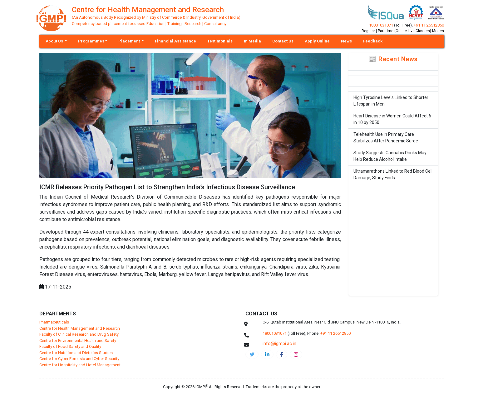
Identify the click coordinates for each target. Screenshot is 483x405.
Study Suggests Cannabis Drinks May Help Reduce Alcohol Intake (389, 156)
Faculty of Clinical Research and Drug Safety (79, 334)
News (346, 41)
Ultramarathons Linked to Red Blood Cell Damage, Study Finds (392, 174)
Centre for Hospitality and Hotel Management (80, 365)
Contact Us (282, 41)
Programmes (91, 41)
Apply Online (317, 41)
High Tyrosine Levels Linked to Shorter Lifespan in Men (390, 100)
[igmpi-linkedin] (267, 354)
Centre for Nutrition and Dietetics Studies (76, 352)
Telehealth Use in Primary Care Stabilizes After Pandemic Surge (385, 137)
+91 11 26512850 (429, 25)
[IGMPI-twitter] (252, 354)
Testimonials (220, 41)
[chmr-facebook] (281, 354)
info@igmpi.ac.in (279, 343)
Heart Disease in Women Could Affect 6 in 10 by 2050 (392, 119)
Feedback (372, 41)
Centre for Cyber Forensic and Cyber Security (79, 358)
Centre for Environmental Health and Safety (77, 340)
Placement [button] (129, 41)
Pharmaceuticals (54, 322)
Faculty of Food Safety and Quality (70, 346)
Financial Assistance (175, 41)
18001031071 (381, 25)
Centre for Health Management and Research (79, 328)
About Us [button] (55, 41)
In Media (252, 41)
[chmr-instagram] (296, 354)
